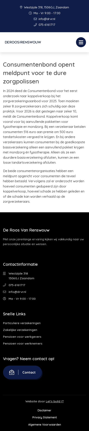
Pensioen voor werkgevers (22, 337)
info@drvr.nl (44, 19)
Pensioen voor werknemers (22, 343)
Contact (22, 372)
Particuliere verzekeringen (22, 323)
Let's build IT (55, 401)
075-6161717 (44, 25)
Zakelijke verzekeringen (20, 330)
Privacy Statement (44, 417)
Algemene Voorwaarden (44, 424)
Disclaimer (44, 410)
